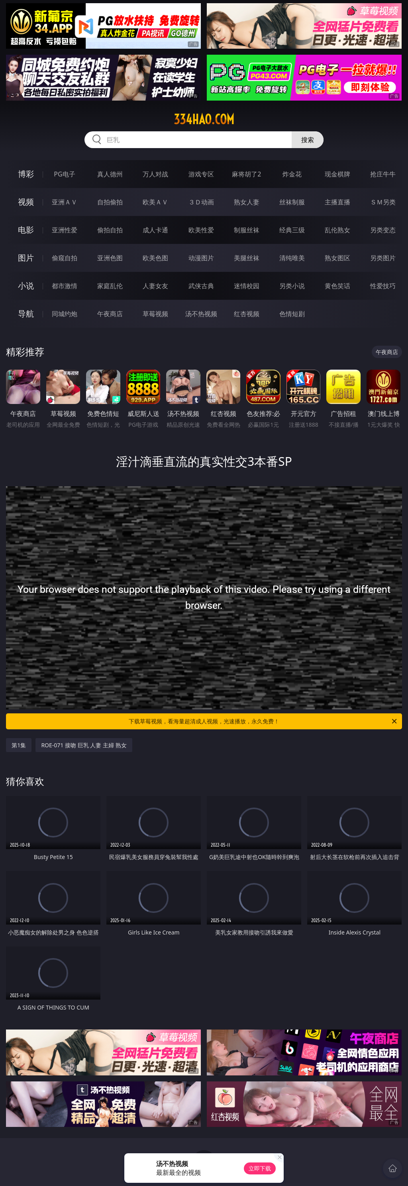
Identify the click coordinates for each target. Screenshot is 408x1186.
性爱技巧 (383, 285)
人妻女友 (155, 285)
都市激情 (64, 285)
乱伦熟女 (337, 230)
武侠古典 (201, 285)
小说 (26, 285)
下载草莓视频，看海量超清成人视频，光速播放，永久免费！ (263, 721)
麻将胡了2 (246, 174)
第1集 (19, 745)
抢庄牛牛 (383, 174)
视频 (26, 201)
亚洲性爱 (64, 230)
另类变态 (383, 230)
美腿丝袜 (246, 257)
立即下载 (260, 1168)
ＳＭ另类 (383, 202)
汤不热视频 (201, 313)
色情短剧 (292, 313)
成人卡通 (155, 230)
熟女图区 (337, 257)
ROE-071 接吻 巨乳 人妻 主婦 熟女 (83, 745)
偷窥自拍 (64, 257)
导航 (26, 313)
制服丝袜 (246, 230)
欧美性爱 (201, 230)
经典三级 (292, 230)
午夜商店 (110, 313)
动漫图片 (201, 257)
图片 (26, 257)
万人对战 (155, 174)
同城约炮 (64, 313)
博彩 (26, 173)
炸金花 (292, 174)
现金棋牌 (337, 174)
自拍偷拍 (110, 202)
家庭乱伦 (110, 285)
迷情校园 (246, 285)
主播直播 (337, 202)
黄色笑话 (337, 285)
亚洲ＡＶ (64, 202)
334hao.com (204, 119)
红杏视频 (246, 313)
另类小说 (292, 285)
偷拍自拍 (110, 230)
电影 (26, 229)
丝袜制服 (292, 202)
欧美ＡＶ (155, 202)
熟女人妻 (246, 202)
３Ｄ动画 (201, 202)
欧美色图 (155, 257)
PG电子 (64, 174)
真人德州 (110, 174)
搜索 (307, 139)
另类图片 (383, 257)
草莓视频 (155, 313)
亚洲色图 (110, 257)
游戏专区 (201, 174)
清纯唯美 (292, 257)
